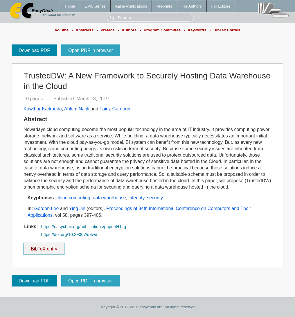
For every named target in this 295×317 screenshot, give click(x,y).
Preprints (164, 6)
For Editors (220, 6)
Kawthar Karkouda (43, 108)
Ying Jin (77, 208)
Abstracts (84, 30)
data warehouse (109, 197)
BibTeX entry (44, 247)
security (155, 197)
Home (70, 6)
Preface (107, 30)
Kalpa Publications (131, 6)
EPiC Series (95, 6)
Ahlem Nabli (76, 108)
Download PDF (34, 50)
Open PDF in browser (90, 50)
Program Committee (162, 30)
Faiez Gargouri (115, 108)
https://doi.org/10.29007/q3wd (69, 234)
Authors (129, 30)
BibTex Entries (226, 30)
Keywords (197, 30)
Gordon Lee (46, 208)
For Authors (192, 6)
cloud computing (73, 197)
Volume (62, 30)
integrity (136, 197)
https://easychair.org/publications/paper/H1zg (83, 226)
